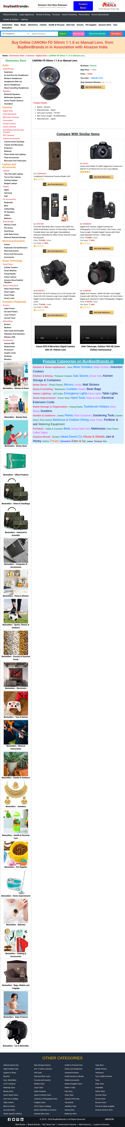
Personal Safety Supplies (104, 1106)
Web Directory (85, 1124)
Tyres (97, 1080)
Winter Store (100, 1091)
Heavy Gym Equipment (73, 1069)
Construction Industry (67, 1124)
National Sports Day (11, 1065)
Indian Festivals (40, 1091)
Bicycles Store (100, 1102)
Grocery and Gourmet (42, 1080)
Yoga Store (99, 1065)
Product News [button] (83, 6)
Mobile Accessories (72, 1080)
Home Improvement (100, 14)
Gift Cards (38, 1073)
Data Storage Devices (42, 1065)
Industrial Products (72, 1073)
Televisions (99, 1073)
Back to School (9, 1106)
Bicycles (6, 1076)
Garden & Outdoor (11, 19)
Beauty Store (8, 1091)
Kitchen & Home (10, 14)
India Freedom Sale (10, 1069)
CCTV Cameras (9, 1084)
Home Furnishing (69, 14)
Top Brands (69, 1102)
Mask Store (99, 1084)
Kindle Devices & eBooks (74, 1076)
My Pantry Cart (48, 1124)
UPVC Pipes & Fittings (42, 1106)
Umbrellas (99, 1088)
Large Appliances (26, 14)
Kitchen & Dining (43, 14)
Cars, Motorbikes (9, 1080)
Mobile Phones (101, 1069)
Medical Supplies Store (73, 1084)
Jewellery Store (70, 1106)
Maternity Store (9, 1088)
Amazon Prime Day (72, 1099)
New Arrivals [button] (78, 33)
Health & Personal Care (74, 1065)
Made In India (70, 1088)
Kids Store (69, 1091)
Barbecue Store (71, 1114)
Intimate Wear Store (41, 1114)
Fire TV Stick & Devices (43, 1069)
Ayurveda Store (9, 1110)
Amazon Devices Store (104, 1110)
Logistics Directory (101, 1124)
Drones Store (100, 1099)
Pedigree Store (39, 1102)
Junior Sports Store (10, 1095)
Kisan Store (69, 1095)
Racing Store (70, 1110)
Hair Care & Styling (10, 1099)
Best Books (20, 1124)
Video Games (8, 1102)
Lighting (24, 19)
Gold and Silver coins (42, 1076)
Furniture (56, 14)
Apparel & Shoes (9, 1073)
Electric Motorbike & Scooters (45, 1110)
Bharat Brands (34, 1124)
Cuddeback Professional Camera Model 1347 (52, 176)
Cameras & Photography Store (45, 1099)
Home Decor (84, 14)
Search (63, 33)
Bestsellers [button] (116, 33)
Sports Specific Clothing (12, 1114)
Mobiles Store (39, 1084)
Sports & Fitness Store (42, 1095)
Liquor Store (38, 1088)
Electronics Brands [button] (97, 33)
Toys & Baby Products (103, 1076)
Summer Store (100, 1095)
